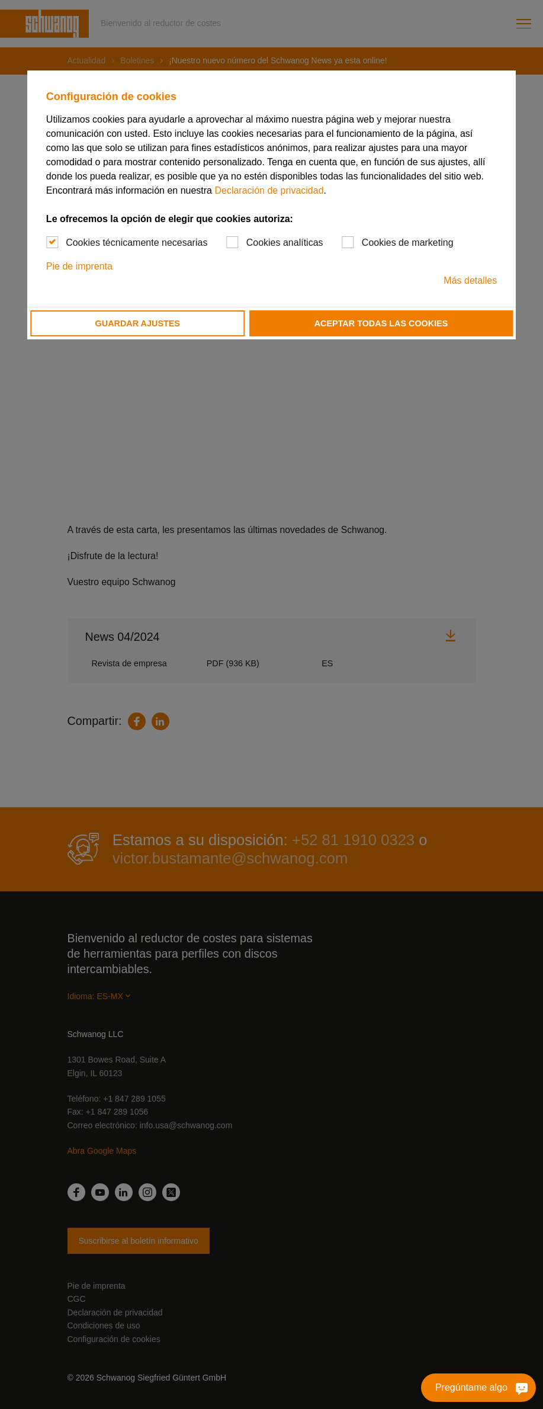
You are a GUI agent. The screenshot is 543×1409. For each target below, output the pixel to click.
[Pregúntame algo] (519, 1387)
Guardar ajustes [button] (137, 323)
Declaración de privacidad (268, 190)
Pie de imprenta (79, 266)
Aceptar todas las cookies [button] (381, 323)
